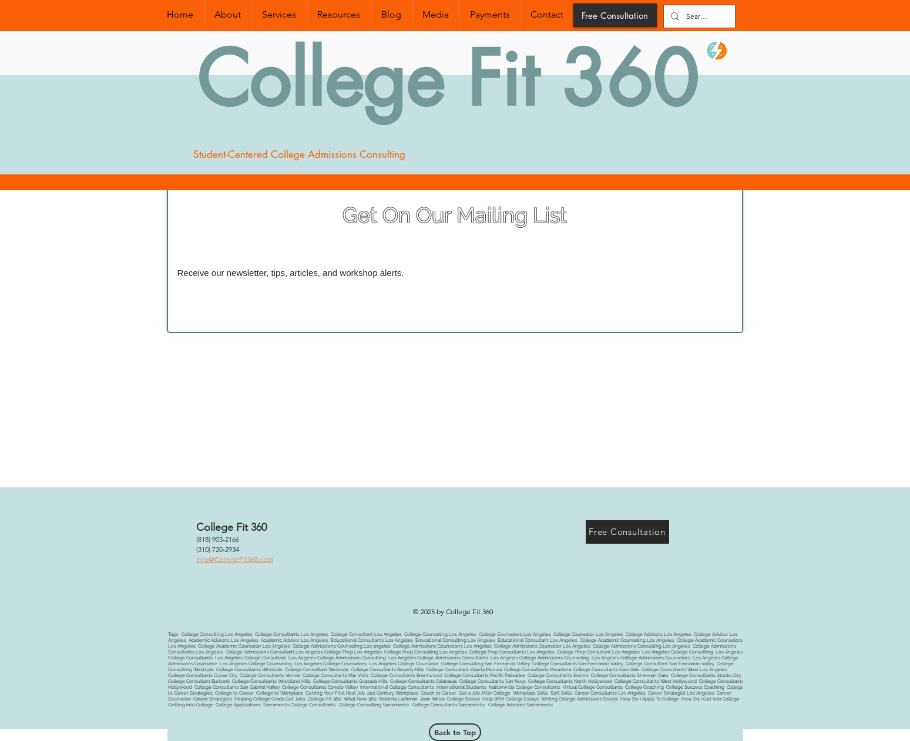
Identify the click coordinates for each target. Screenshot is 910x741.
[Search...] (698, 16)
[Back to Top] (455, 732)
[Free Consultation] (615, 15)
